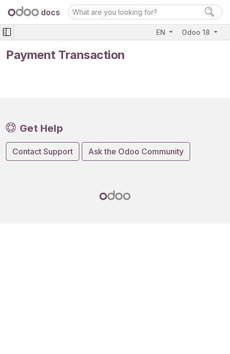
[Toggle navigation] (7, 32)
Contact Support (42, 151)
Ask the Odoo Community (136, 151)
